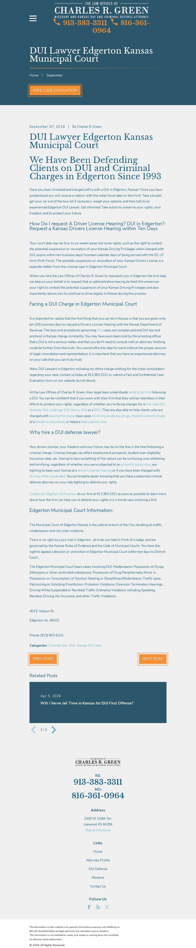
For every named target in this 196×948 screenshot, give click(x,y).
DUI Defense (98, 869)
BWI (97, 410)
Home (97, 851)
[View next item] (54, 730)
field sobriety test (93, 422)
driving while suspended (47, 476)
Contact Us (98, 886)
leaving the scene (61, 416)
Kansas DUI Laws (89, 645)
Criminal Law (57, 645)
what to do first (140, 392)
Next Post (153, 658)
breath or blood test (50, 422)
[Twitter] (107, 907)
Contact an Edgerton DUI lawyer (52, 494)
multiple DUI (38, 410)
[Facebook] (89, 907)
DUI (100, 330)
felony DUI (79, 410)
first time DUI (155, 404)
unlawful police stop (136, 464)
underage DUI (59, 410)
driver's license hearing (94, 470)
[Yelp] (98, 907)
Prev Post (43, 658)
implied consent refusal (148, 416)
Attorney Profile (98, 860)
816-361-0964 (121, 27)
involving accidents (106, 416)
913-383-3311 (80, 23)
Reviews (98, 877)
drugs (125, 416)
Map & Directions (98, 830)
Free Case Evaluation (55, 90)
